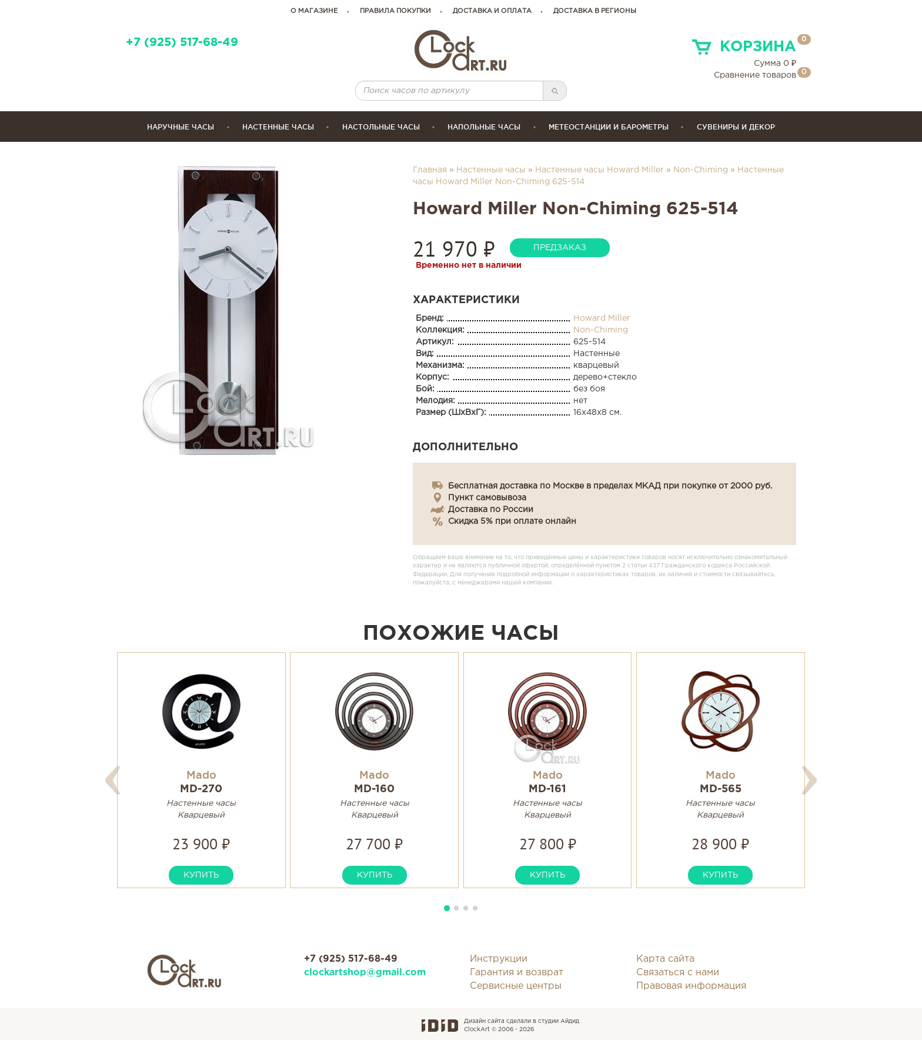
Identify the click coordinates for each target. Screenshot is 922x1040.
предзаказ (559, 247)
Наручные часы (180, 127)
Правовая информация (691, 986)
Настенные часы (278, 127)
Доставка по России (490, 509)
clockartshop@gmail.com (365, 972)
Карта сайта (665, 959)
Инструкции (498, 959)
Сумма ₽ (775, 63)
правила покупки (395, 11)
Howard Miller (601, 318)
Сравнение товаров (755, 75)
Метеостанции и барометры (609, 127)
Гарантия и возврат (516, 972)
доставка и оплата (492, 11)
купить (201, 875)
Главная (430, 170)
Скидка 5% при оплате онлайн (512, 521)
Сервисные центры (516, 986)
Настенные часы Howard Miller (599, 170)
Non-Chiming (700, 170)
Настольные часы (381, 127)
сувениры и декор (736, 127)
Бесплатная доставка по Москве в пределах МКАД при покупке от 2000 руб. (610, 486)
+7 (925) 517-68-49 (182, 43)
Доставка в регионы (594, 11)
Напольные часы (483, 127)
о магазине (314, 11)
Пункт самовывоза (487, 497)
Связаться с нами (677, 972)
